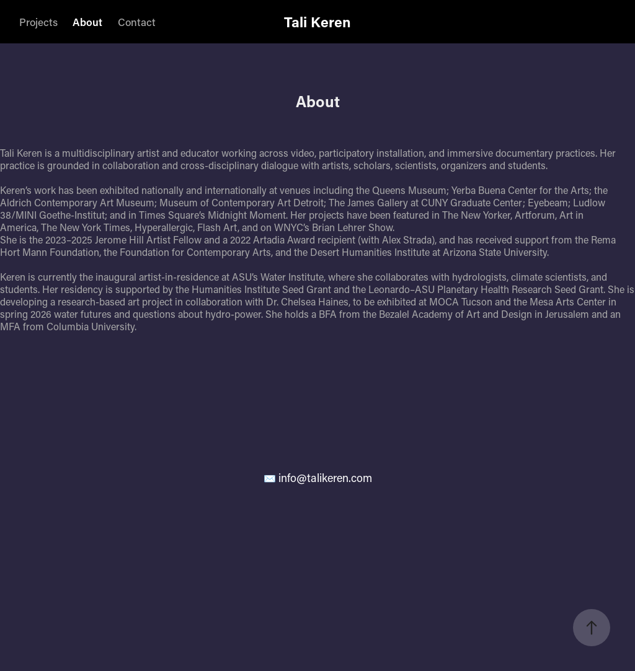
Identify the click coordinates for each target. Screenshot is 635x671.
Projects (38, 22)
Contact (137, 22)
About (87, 22)
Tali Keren (317, 21)
